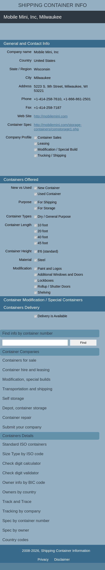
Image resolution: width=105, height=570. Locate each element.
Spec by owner (15, 530)
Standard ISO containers (24, 444)
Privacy (43, 559)
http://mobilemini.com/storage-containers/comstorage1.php (58, 127)
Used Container (49, 194)
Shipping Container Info (52, 5)
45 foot (43, 243)
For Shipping (47, 202)
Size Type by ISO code (22, 454)
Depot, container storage (24, 408)
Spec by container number (25, 520)
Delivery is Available (52, 316)
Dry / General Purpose (54, 216)
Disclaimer (62, 559)
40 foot (43, 237)
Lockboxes (46, 280)
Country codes (15, 540)
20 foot (43, 231)
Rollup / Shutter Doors (54, 286)
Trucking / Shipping (52, 155)
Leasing (43, 143)
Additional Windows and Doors (60, 274)
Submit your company (21, 427)
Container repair (16, 417)
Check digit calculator (21, 463)
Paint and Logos (50, 268)
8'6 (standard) (48, 251)
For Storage (46, 208)
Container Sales (50, 137)
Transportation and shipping (27, 389)
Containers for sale (19, 360)
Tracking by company (21, 511)
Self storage (13, 398)
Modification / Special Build (57, 149)
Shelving (44, 292)
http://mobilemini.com (51, 116)
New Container (49, 188)
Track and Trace (16, 501)
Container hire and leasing (25, 370)
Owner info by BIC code (23, 482)
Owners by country (19, 492)
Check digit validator (20, 473)
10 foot (43, 225)
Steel (41, 260)
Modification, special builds (26, 379)
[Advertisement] (52, 31)
